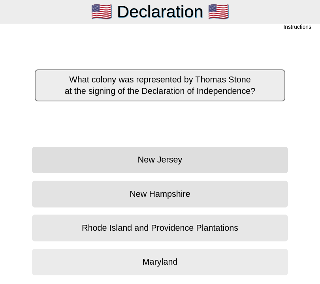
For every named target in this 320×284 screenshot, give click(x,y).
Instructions (297, 27)
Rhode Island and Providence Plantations (160, 228)
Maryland (160, 262)
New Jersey (160, 159)
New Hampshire (160, 194)
